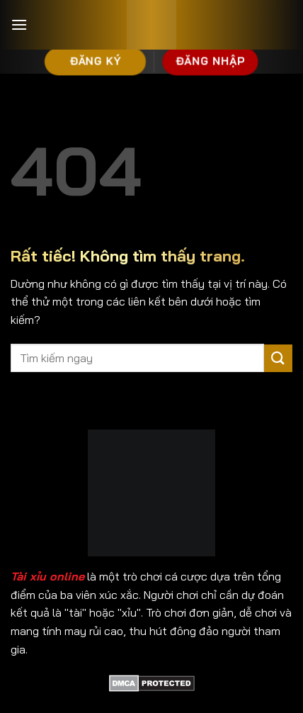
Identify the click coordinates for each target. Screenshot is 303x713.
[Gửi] (278, 358)
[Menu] (19, 24)
